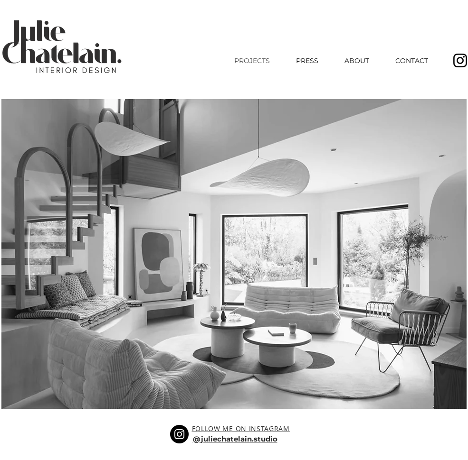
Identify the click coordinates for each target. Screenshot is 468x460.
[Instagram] (179, 434)
